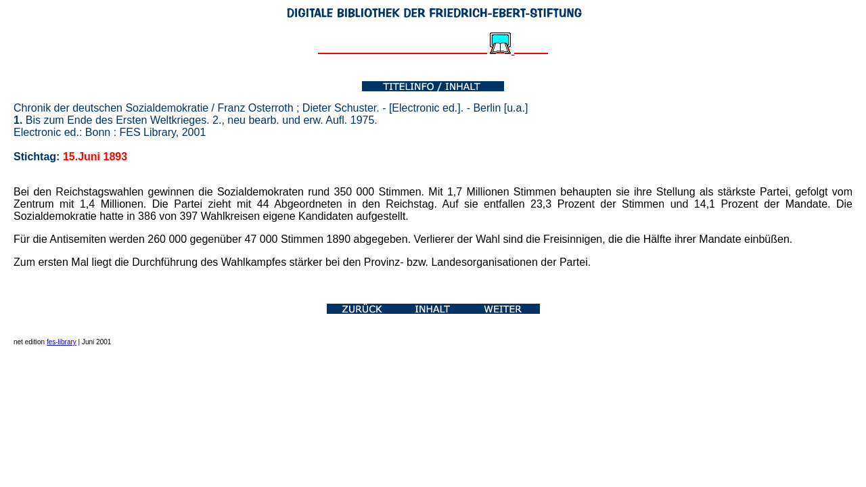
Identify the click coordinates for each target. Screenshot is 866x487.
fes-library (61, 342)
